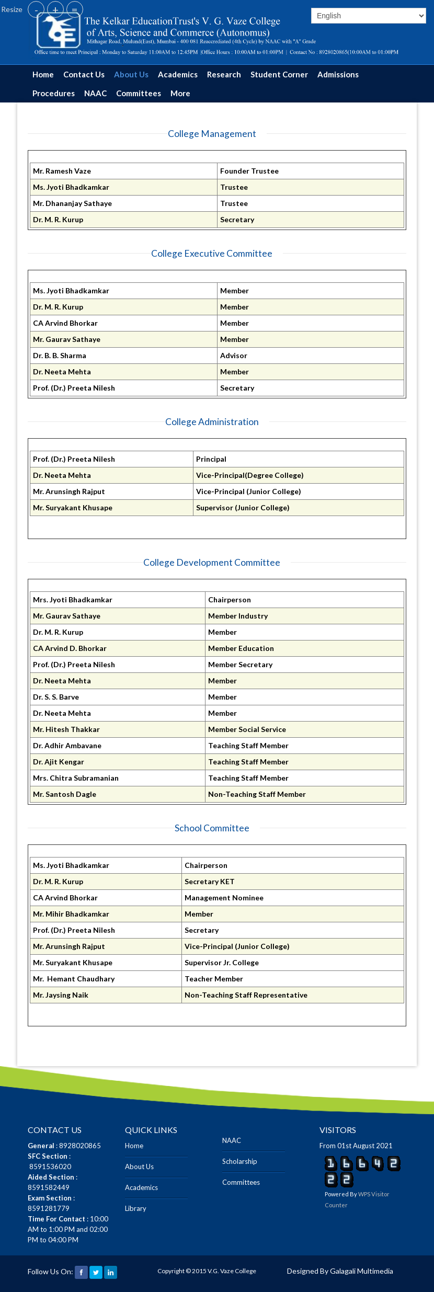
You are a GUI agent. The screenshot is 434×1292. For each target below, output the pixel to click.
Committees (138, 93)
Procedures (53, 93)
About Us (131, 74)
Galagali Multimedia (361, 1270)
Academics (178, 74)
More (180, 93)
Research (224, 74)
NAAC (95, 93)
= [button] (75, 9)
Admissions (338, 74)
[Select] (368, 16)
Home (43, 74)
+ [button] (55, 9)
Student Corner (279, 74)
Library (135, 1208)
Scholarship (239, 1161)
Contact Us (84, 74)
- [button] (36, 9)
